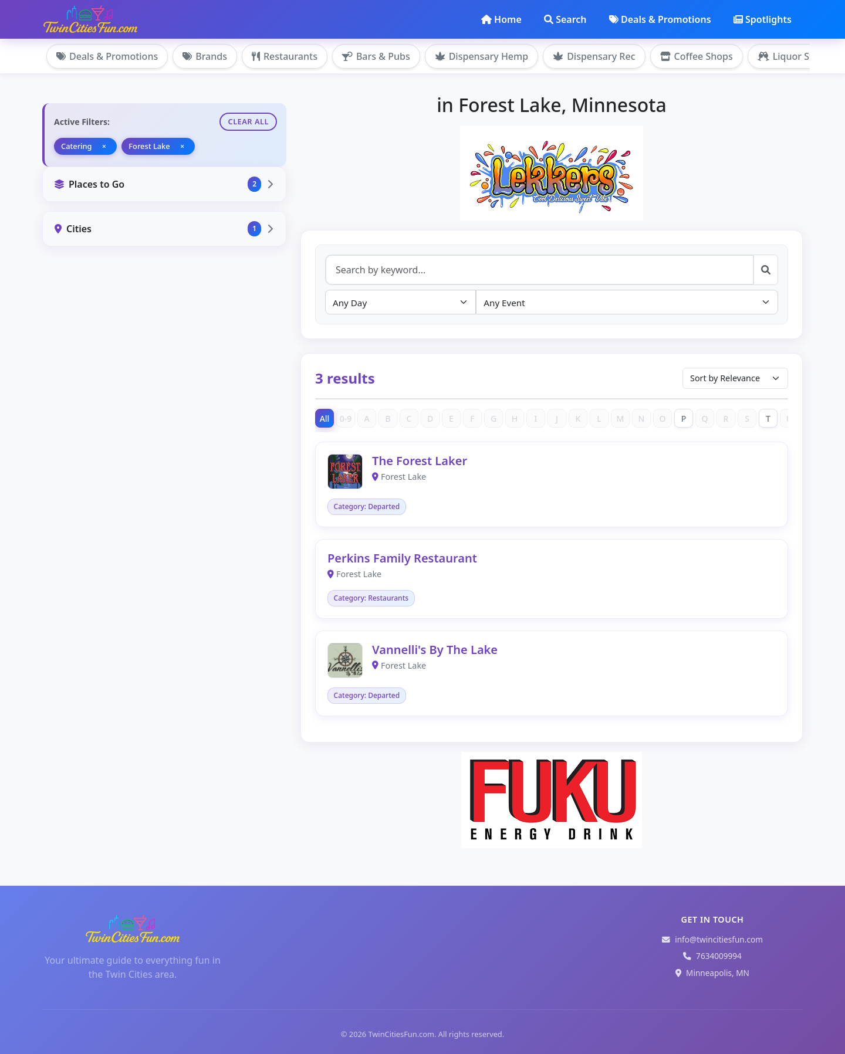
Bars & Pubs (376, 56)
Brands (204, 56)
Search (565, 19)
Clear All (248, 121)
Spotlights (763, 19)
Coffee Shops (696, 56)
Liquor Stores (795, 56)
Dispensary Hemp (481, 56)
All (325, 418)
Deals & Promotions (660, 19)
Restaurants (284, 56)
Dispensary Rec (594, 56)
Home (501, 19)
